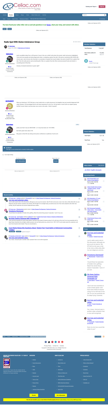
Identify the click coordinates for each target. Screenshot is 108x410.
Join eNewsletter (20, 161)
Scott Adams (20, 216)
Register (34, 372)
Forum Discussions (37, 363)
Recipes (34, 386)
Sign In (4, 28)
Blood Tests (85, 372)
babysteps (12, 46)
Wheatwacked (19, 209)
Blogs (22, 15)
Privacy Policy (47, 345)
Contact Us (55, 345)
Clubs (27, 15)
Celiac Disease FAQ (87, 359)
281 (9, 66)
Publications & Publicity (24, 48)
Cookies (62, 345)
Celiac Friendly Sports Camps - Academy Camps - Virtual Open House (94, 188)
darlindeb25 (10, 101)
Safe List (85, 379)
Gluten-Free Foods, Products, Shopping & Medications (50, 216)
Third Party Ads (61, 376)
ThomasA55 (28, 198)
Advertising (60, 369)
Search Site (60, 389)
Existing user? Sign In (91, 6)
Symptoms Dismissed (16, 211)
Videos (17, 15)
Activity (44, 15)
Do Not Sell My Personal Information (66, 386)
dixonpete (98, 170)
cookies (38, 399)
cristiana (18, 198)
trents (23, 236)
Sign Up (102, 6)
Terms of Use (35, 379)
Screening (85, 369)
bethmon (30, 216)
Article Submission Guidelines (64, 379)
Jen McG (87, 170)
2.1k (10, 113)
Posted (98, 236)
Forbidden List (86, 382)
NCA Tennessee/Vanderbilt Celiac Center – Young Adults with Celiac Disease (94, 210)
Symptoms (85, 366)
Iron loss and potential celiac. (18, 200)
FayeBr (93, 170)
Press (59, 366)
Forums (11, 15)
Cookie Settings (63, 399)
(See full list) (101, 165)
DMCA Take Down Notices (63, 382)
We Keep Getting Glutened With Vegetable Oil (24, 218)
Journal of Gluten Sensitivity (39, 389)
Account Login (36, 376)
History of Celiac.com (62, 372)
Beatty (90, 61)
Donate (56, 161)
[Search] (89, 15)
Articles (5, 15)
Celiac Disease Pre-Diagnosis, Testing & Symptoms (48, 198)
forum (49, 25)
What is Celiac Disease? (88, 363)
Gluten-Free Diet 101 (87, 376)
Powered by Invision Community (54, 349)
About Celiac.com (35, 15)
